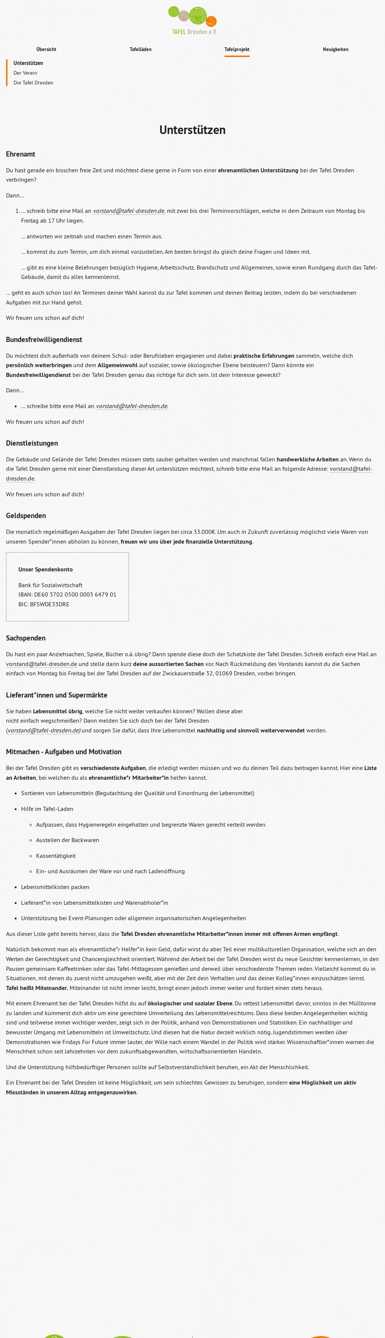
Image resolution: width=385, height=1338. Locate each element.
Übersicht (46, 49)
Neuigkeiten (336, 49)
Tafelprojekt (237, 49)
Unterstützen (28, 62)
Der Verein (25, 72)
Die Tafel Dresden (33, 82)
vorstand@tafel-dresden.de (41, 663)
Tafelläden (141, 49)
